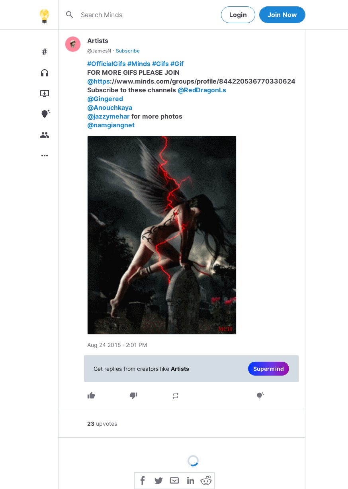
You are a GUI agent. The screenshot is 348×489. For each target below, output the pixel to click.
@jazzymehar (108, 116)
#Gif (177, 64)
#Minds (139, 64)
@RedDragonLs (202, 90)
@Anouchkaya (109, 107)
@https (98, 81)
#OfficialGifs (106, 64)
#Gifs (160, 64)
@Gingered (105, 99)
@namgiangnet (111, 125)
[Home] (44, 15)
